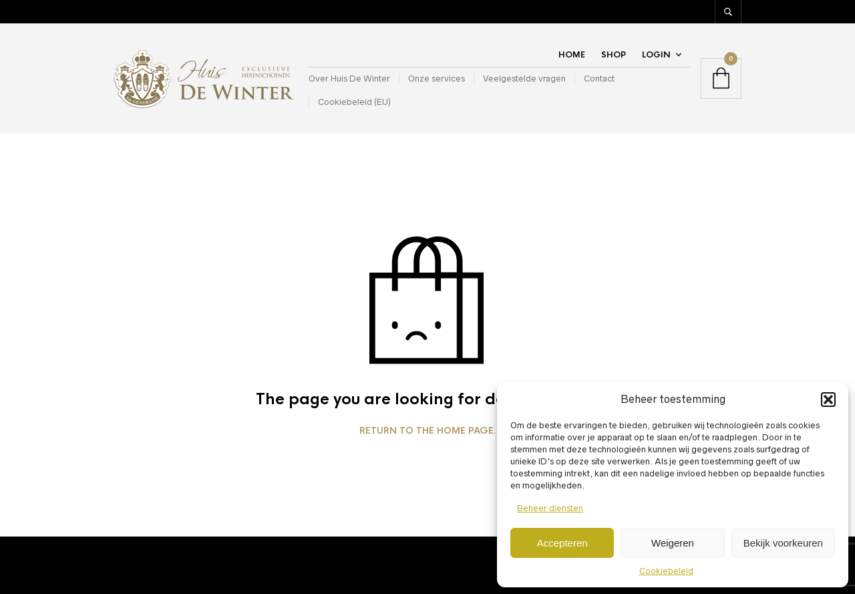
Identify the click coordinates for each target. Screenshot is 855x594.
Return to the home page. (427, 431)
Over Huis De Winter (349, 78)
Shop (613, 54)
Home (571, 54)
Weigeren (672, 543)
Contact (599, 78)
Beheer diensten (550, 508)
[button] (828, 399)
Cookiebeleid (666, 571)
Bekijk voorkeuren (783, 543)
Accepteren (562, 543)
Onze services (436, 78)
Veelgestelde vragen (524, 78)
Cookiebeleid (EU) (354, 102)
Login (656, 54)
